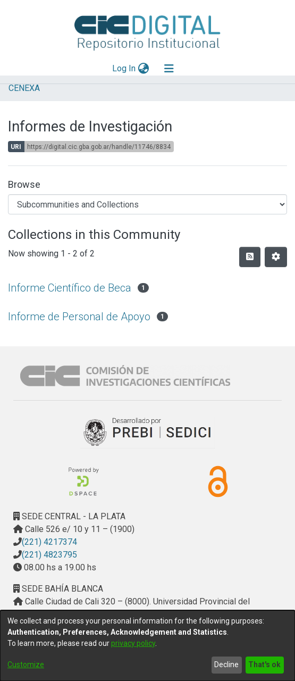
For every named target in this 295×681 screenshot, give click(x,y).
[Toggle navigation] (169, 68)
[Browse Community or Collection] (147, 204)
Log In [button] (124, 68)
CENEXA (24, 88)
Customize (25, 664)
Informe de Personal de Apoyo (79, 316)
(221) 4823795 (49, 555)
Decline (226, 664)
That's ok (264, 664)
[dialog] (147, 645)
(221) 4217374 (49, 542)
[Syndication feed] (249, 257)
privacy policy (133, 643)
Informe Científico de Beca (69, 287)
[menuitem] (143, 68)
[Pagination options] (276, 257)
